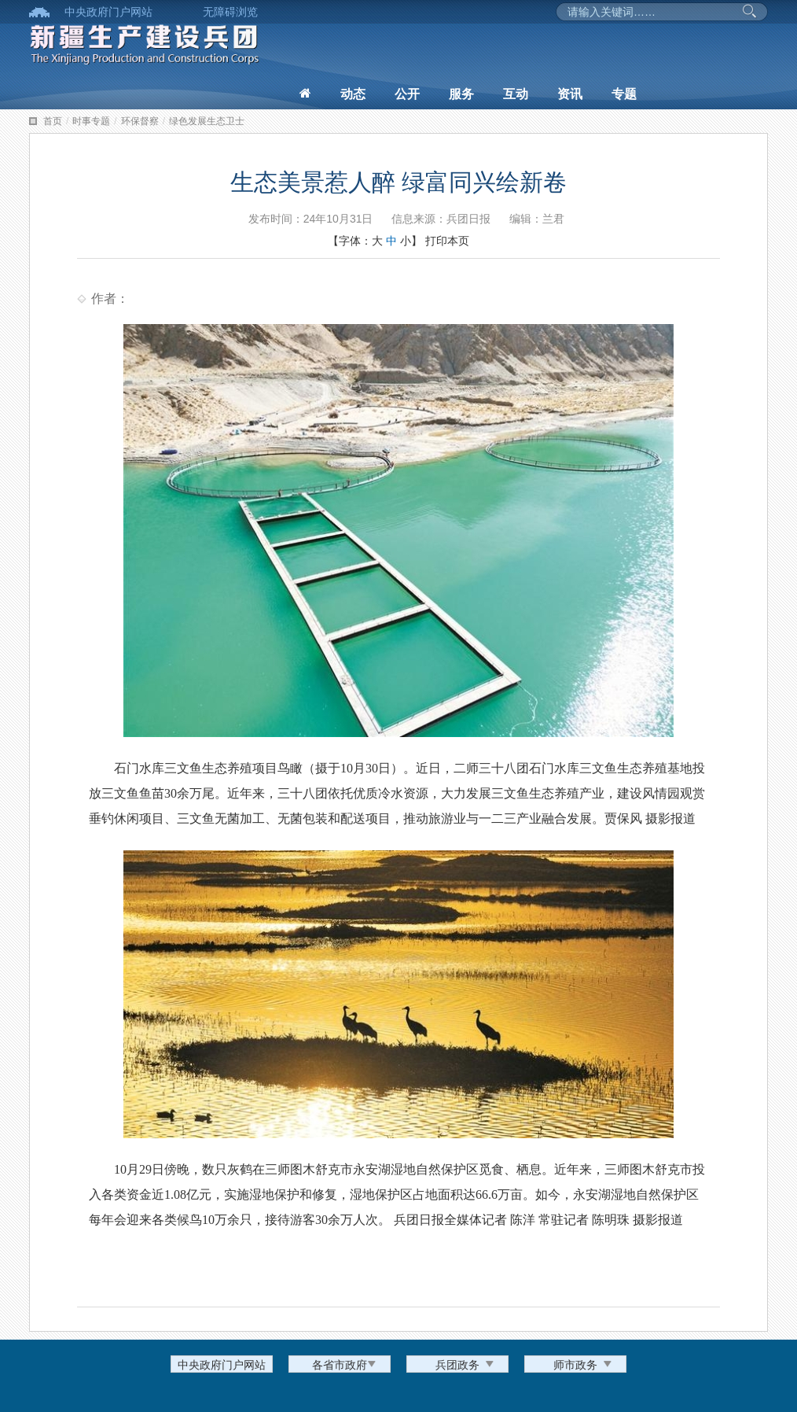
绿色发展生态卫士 (206, 121)
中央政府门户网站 (108, 12)
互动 (515, 94)
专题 (624, 94)
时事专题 (91, 121)
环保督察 (140, 121)
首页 (52, 121)
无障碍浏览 (230, 12)
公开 (407, 94)
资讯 (569, 94)
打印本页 (447, 240)
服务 (461, 94)
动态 (352, 94)
